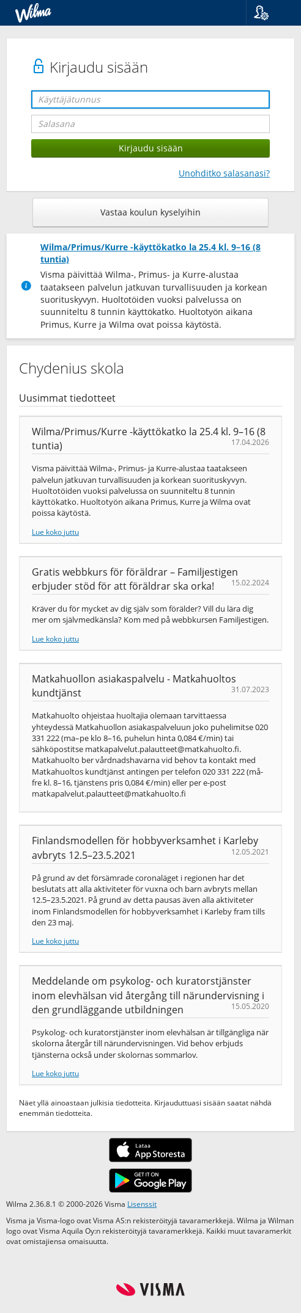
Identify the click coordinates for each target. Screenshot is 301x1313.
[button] (269, 13)
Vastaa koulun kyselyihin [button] (150, 212)
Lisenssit (142, 1204)
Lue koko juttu (55, 532)
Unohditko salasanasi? (224, 173)
